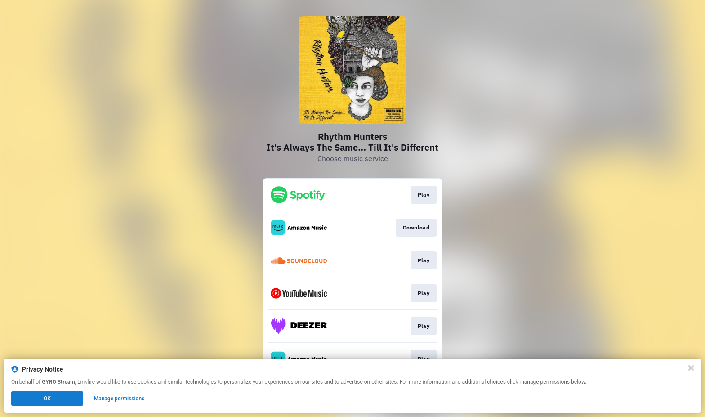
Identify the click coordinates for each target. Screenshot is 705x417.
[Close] (691, 368)
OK (47, 398)
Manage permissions (119, 398)
